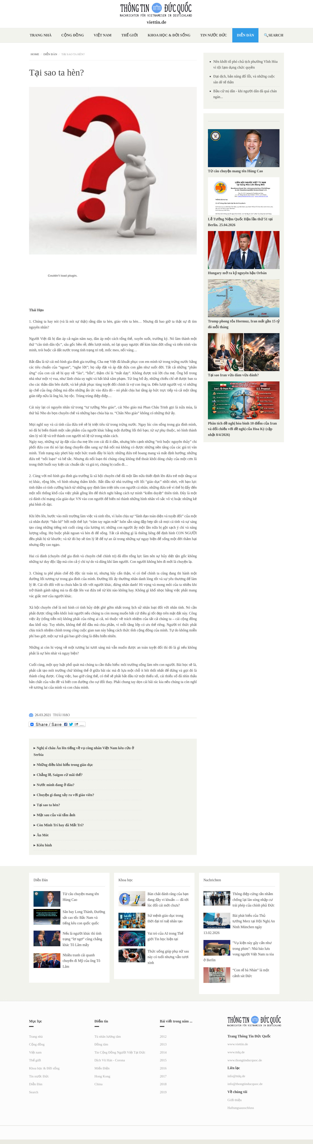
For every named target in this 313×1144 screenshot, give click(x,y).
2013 (163, 1044)
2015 (163, 1060)
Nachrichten (212, 880)
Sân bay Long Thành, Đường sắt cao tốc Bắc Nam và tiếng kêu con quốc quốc (84, 917)
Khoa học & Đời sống (169, 35)
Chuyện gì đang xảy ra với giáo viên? (65, 795)
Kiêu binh (44, 845)
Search (275, 35)
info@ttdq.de (236, 1076)
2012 (163, 1036)
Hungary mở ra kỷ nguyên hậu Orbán (237, 273)
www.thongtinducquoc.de (245, 1060)
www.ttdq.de (236, 1052)
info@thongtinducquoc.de (245, 1084)
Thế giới (129, 35)
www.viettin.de (238, 1044)
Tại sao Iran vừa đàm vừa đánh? (233, 375)
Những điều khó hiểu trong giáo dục (65, 765)
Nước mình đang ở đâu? (55, 785)
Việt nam (102, 35)
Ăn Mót (43, 835)
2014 (163, 1052)
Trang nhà (40, 35)
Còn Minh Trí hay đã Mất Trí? (60, 825)
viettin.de (156, 22)
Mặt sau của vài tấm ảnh (56, 815)
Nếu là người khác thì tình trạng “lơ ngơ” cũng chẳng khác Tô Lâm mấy (82, 939)
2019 (163, 1092)
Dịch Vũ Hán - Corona (110, 1060)
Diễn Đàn (245, 35)
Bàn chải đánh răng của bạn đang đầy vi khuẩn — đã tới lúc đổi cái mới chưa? (168, 899)
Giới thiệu (235, 1100)
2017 (163, 1076)
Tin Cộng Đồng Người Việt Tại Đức (120, 1052)
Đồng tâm (101, 1044)
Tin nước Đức (213, 35)
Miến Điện (102, 1068)
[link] (62, 291)
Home (35, 54)
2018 (163, 1084)
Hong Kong (102, 1076)
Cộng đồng (72, 35)
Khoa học (125, 880)
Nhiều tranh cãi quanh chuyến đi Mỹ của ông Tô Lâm (81, 960)
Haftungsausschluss (241, 1108)
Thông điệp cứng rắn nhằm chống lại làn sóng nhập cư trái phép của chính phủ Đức (254, 899)
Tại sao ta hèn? (48, 805)
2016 (163, 1068)
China (99, 1084)
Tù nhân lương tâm (108, 1036)
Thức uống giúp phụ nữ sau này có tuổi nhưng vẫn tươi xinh (168, 957)
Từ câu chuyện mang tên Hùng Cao (235, 171)
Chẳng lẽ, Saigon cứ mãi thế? (59, 775)
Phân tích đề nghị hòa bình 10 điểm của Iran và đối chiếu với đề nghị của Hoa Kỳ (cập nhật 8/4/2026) (242, 429)
